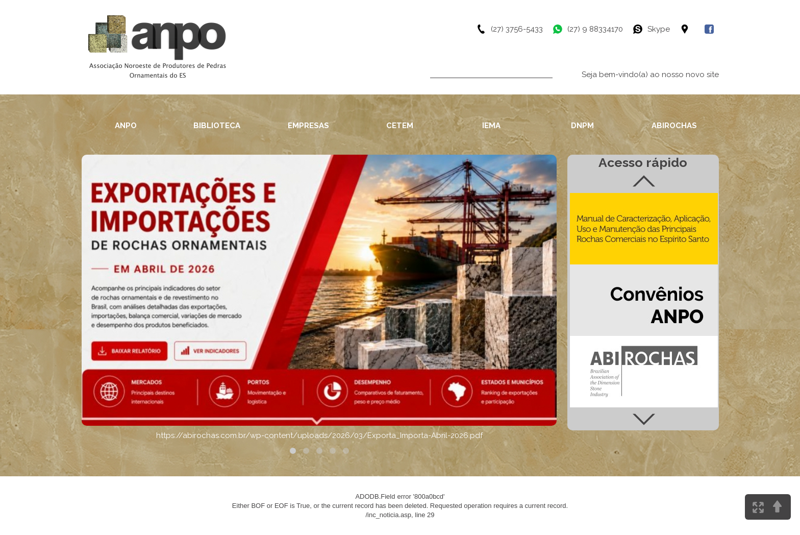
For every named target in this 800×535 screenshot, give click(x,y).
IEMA (491, 125)
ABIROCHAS (674, 125)
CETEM (399, 125)
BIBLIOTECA (216, 125)
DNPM (582, 125)
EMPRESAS (308, 125)
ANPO (126, 125)
